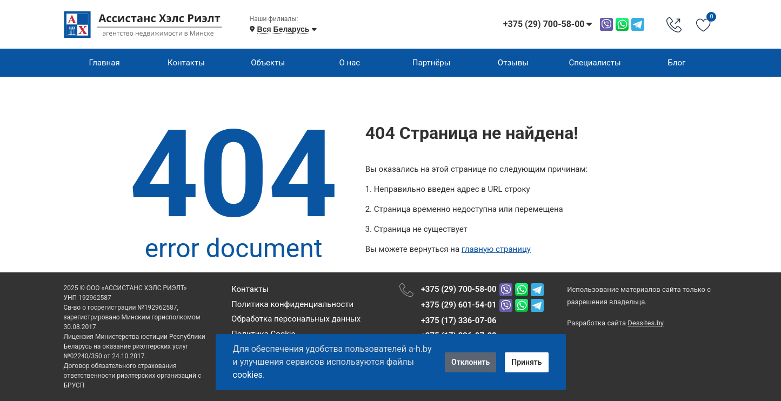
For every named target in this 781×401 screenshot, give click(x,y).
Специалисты (595, 63)
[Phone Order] (673, 24)
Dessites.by (646, 323)
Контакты (186, 63)
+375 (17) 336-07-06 (459, 320)
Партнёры (431, 63)
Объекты (268, 63)
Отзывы (513, 63)
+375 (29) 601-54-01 (459, 305)
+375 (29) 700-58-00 (459, 289)
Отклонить (470, 362)
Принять (526, 362)
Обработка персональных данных (296, 319)
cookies (248, 375)
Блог (676, 63)
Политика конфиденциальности (292, 304)
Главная (104, 63)
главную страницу (496, 249)
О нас (350, 63)
